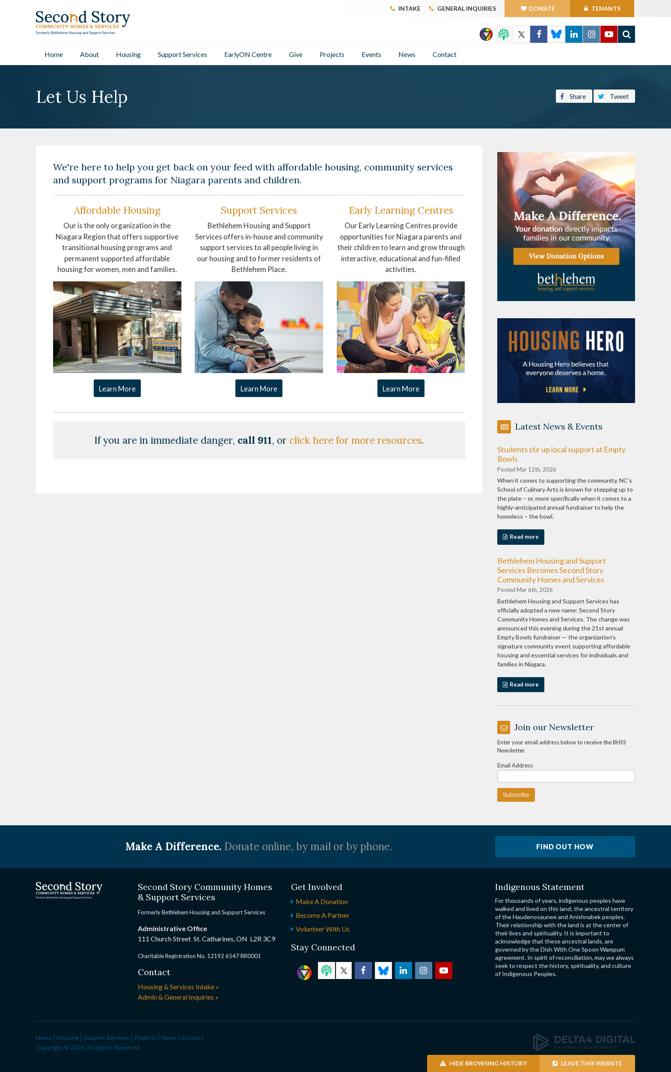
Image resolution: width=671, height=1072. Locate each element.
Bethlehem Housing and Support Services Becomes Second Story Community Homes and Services (551, 570)
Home (54, 54)
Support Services (182, 54)
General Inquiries (466, 8)
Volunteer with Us (323, 929)
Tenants (605, 8)
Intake (409, 8)
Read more (524, 536)
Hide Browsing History (483, 1063)
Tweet (613, 95)
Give (296, 54)
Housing (128, 54)
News (407, 54)
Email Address (515, 765)
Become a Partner (323, 915)
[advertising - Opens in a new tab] (566, 359)
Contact (445, 54)
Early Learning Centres (401, 210)
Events (371, 54)
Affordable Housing (117, 210)
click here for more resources (355, 440)
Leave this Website (587, 1063)
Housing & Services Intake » (178, 986)
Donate (542, 8)
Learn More (117, 388)
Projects (332, 54)
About (89, 54)
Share (573, 95)
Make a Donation (322, 901)
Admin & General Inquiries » (178, 997)
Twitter (521, 34)
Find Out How (565, 846)
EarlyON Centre (248, 54)
